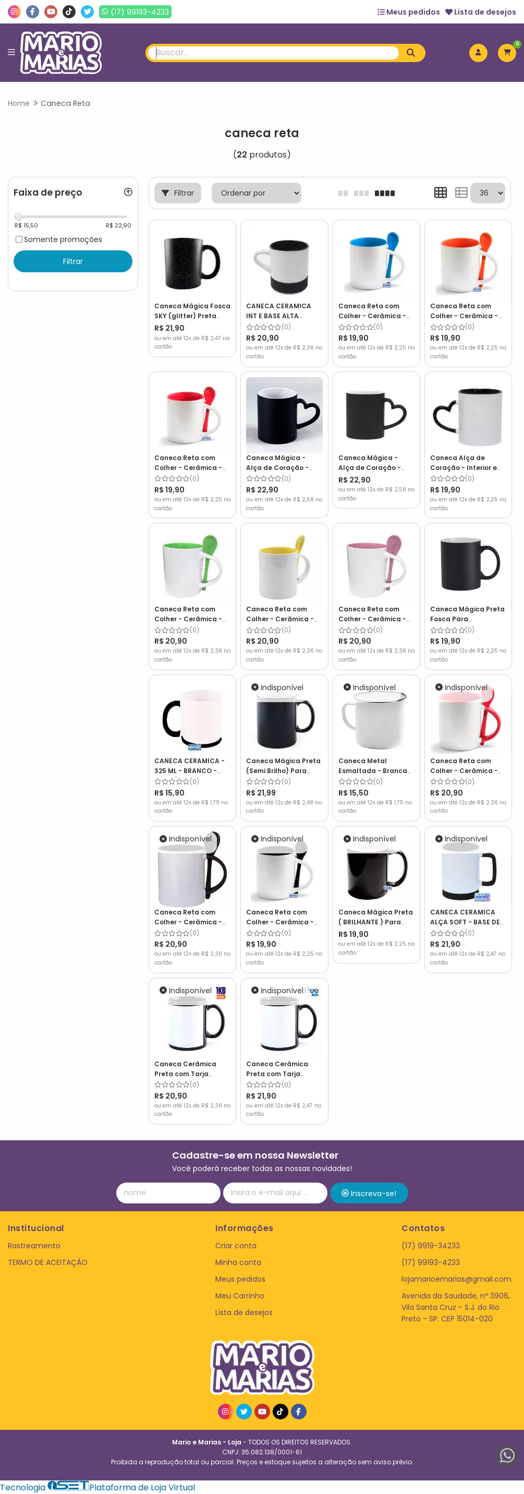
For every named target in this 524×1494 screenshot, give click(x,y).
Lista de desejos (480, 12)
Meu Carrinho (239, 1296)
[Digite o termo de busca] (273, 52)
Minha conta (238, 1262)
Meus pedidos (408, 12)
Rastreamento (34, 1245)
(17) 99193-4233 (430, 1262)
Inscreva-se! (369, 1193)
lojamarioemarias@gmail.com (456, 1279)
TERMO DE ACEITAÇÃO (48, 1262)
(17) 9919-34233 (430, 1245)
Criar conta (236, 1245)
